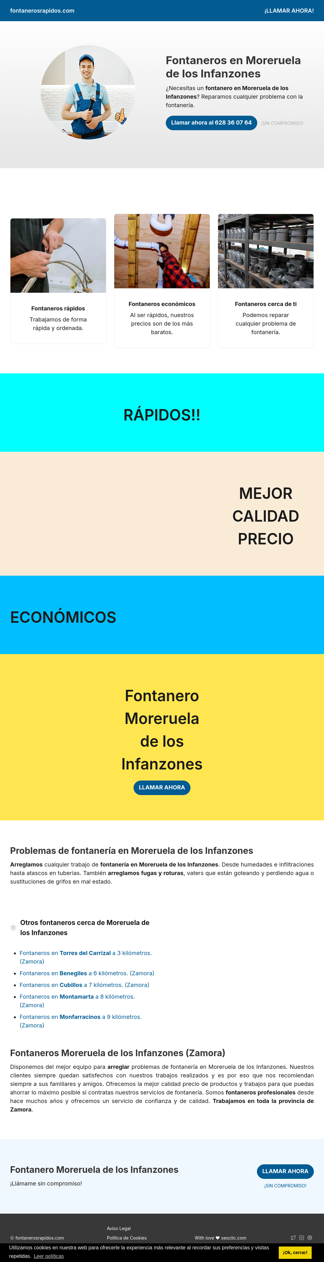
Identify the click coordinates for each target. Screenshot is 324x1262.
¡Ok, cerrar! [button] (295, 1252)
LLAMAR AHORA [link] (162, 787)
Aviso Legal (119, 1228)
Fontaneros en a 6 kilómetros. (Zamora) (87, 973)
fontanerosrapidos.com (40, 1238)
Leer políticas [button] (49, 1256)
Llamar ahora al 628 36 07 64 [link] (211, 122)
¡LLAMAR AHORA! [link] (289, 10)
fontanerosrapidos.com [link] (42, 10)
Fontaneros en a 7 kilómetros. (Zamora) (84, 985)
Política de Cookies (127, 1238)
